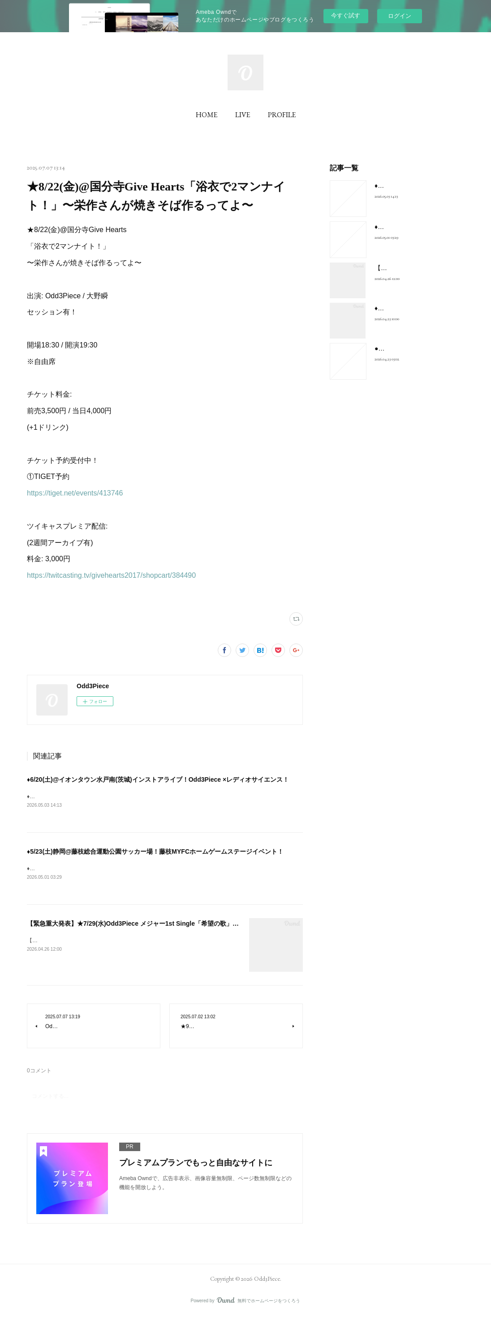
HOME (206, 114)
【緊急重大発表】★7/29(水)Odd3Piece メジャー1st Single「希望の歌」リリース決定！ (151, 924)
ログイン (399, 16)
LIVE (242, 114)
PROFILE (282, 114)
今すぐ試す (345, 15)
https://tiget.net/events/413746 (75, 493)
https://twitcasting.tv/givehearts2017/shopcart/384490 (111, 575)
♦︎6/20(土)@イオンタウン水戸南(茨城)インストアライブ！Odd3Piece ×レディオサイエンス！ (158, 779)
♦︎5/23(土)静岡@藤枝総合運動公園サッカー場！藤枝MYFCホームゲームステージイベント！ (155, 851)
